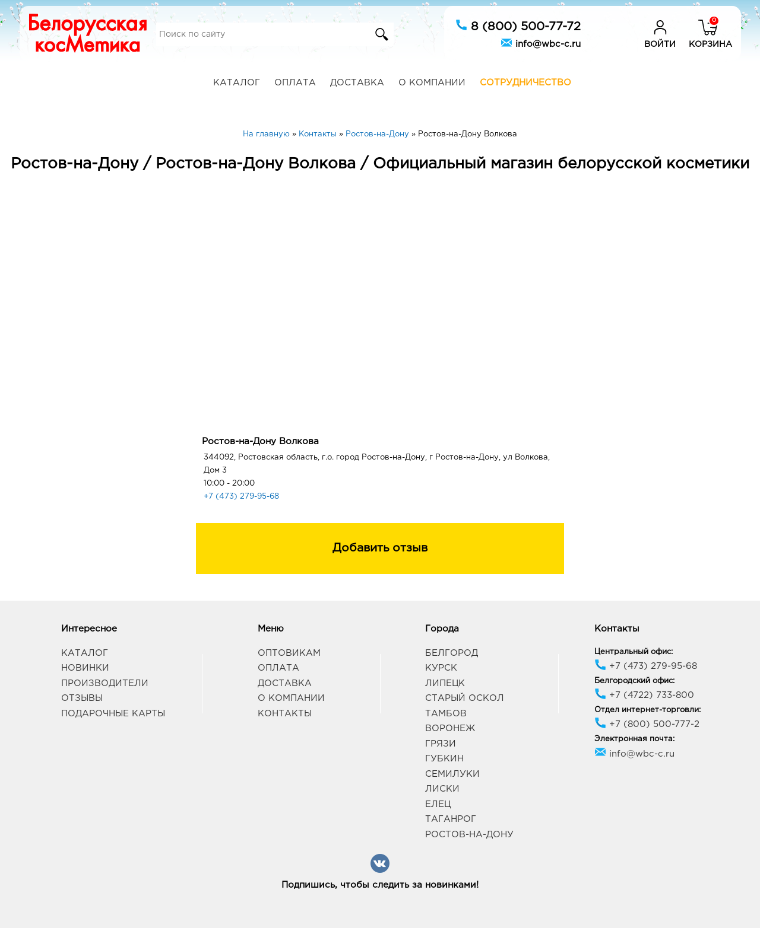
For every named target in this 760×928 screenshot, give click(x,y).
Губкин (444, 759)
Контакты (285, 713)
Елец (438, 804)
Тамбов (446, 713)
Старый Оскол (464, 698)
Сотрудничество (525, 83)
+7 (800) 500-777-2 (646, 724)
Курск (441, 668)
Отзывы (82, 698)
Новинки (85, 668)
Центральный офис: (633, 652)
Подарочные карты (113, 713)
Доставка (357, 83)
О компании (432, 83)
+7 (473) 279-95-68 (241, 496)
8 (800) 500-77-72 (518, 25)
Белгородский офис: (634, 681)
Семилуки (452, 774)
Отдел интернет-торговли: (647, 710)
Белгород (451, 653)
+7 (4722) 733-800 (644, 695)
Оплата (295, 83)
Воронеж (450, 728)
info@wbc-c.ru (541, 43)
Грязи (440, 744)
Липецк (445, 683)
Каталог (236, 83)
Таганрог (450, 819)
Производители (104, 683)
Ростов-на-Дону (469, 834)
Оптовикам (289, 653)
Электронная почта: (634, 739)
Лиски (442, 789)
